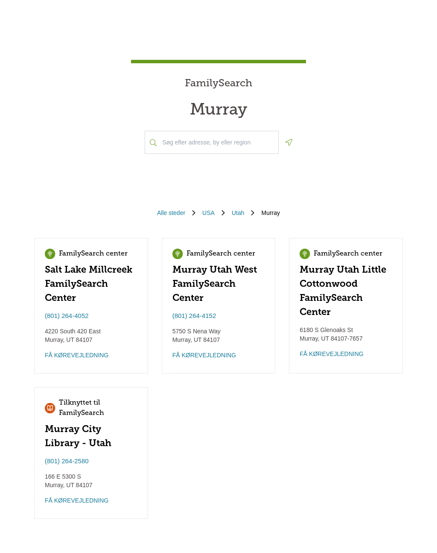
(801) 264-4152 (194, 315)
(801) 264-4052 (67, 315)
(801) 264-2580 (67, 461)
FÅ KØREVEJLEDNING (76, 355)
